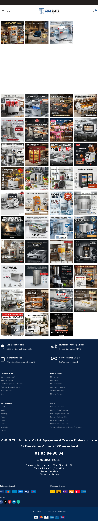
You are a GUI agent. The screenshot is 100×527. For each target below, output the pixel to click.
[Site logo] (49, 11)
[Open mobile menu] (6, 11)
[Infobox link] (24, 504)
